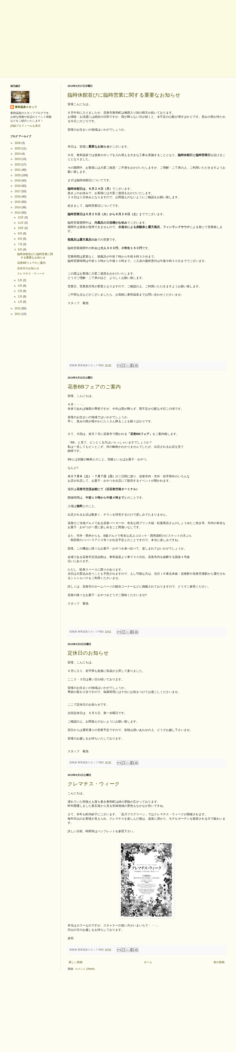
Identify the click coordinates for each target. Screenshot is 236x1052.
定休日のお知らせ (88, 653)
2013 (18, 212)
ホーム (148, 962)
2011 (18, 314)
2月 (20, 296)
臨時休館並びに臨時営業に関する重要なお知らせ (124, 95)
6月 (20, 249)
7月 (20, 244)
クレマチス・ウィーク (94, 784)
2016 (18, 196)
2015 (18, 201)
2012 (18, 308)
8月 (20, 238)
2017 (18, 191)
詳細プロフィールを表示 (25, 125)
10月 (21, 228)
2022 (18, 164)
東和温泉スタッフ (26, 107)
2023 (18, 159)
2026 (18, 143)
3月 (20, 291)
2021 (18, 169)
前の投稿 (219, 962)
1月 (20, 301)
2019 (18, 180)
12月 (21, 217)
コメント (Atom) (85, 968)
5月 (20, 280)
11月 (21, 222)
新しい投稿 (75, 962)
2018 (18, 185)
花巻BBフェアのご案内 (94, 387)
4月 (20, 285)
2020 (18, 175)
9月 (20, 233)
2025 (18, 148)
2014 (18, 207)
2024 (18, 153)
